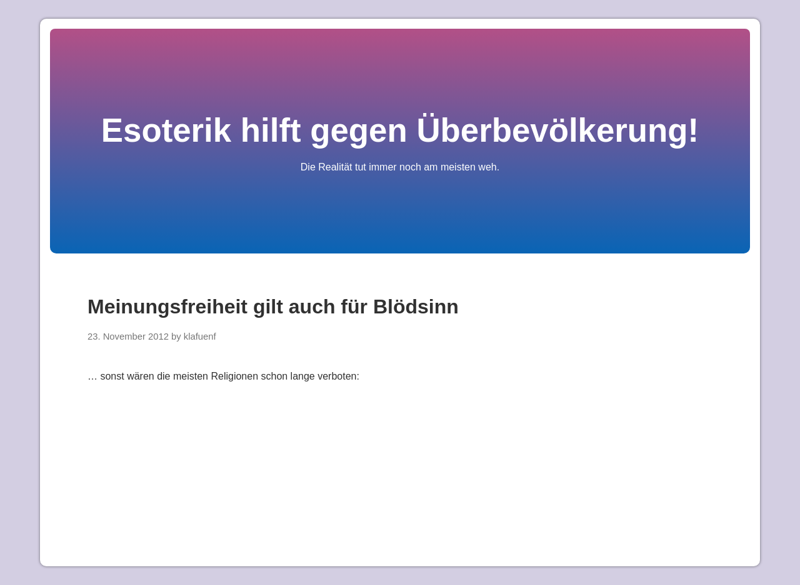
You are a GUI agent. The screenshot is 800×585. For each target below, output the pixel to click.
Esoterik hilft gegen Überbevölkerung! (400, 130)
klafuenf (200, 337)
